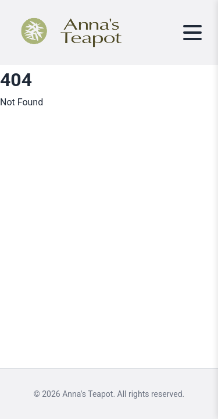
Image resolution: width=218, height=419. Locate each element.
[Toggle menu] (192, 32)
